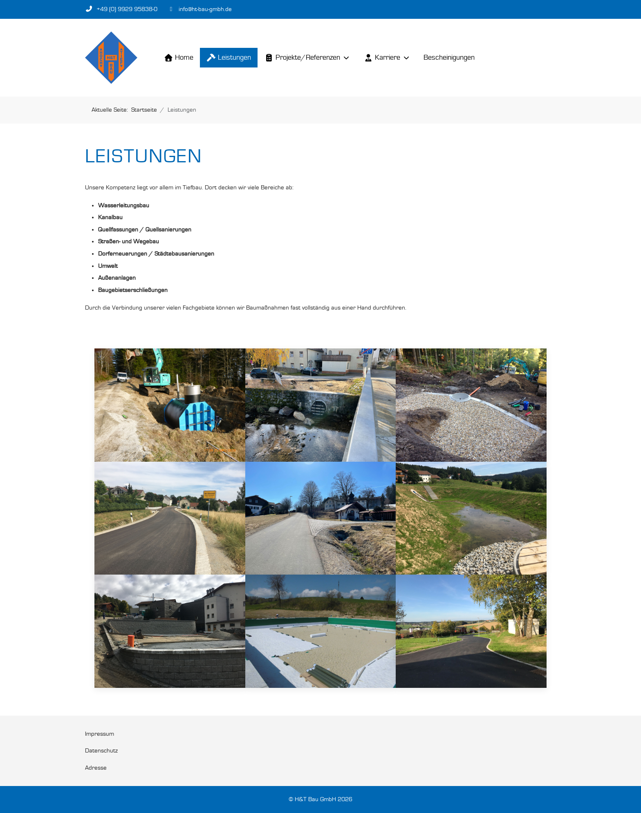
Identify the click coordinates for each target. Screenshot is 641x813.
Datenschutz (101, 750)
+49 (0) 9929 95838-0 (126, 9)
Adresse (96, 767)
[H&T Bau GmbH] (111, 57)
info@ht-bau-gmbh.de (205, 9)
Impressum (99, 733)
